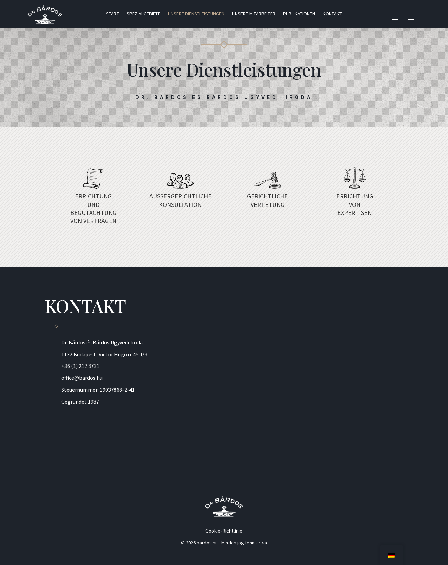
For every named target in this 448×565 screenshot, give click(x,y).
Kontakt (332, 14)
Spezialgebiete (143, 14)
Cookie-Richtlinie (224, 531)
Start (112, 14)
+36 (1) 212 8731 (80, 365)
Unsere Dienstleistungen (196, 14)
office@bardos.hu (82, 377)
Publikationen (299, 14)
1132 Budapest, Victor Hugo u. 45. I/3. (104, 354)
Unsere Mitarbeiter (253, 14)
